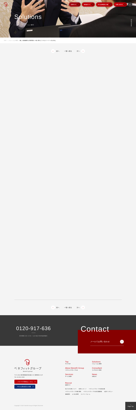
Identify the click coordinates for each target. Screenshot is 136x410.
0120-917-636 (33, 328)
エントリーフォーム (85, 394)
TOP (5, 40)
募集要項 (67, 394)
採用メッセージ (82, 389)
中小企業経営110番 (103, 4)
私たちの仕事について (70, 389)
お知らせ (94, 375)
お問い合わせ (119, 4)
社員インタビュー (108, 391)
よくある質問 (75, 394)
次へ (78, 51)
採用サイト (73, 4)
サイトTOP (68, 362)
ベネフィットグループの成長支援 (97, 389)
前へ (57, 51)
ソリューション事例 (13, 40)
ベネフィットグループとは (74, 369)
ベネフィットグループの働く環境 (73, 391)
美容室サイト (87, 4)
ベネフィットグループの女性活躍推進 (92, 391)
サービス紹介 (69, 375)
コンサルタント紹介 (97, 369)
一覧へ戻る (68, 51)
